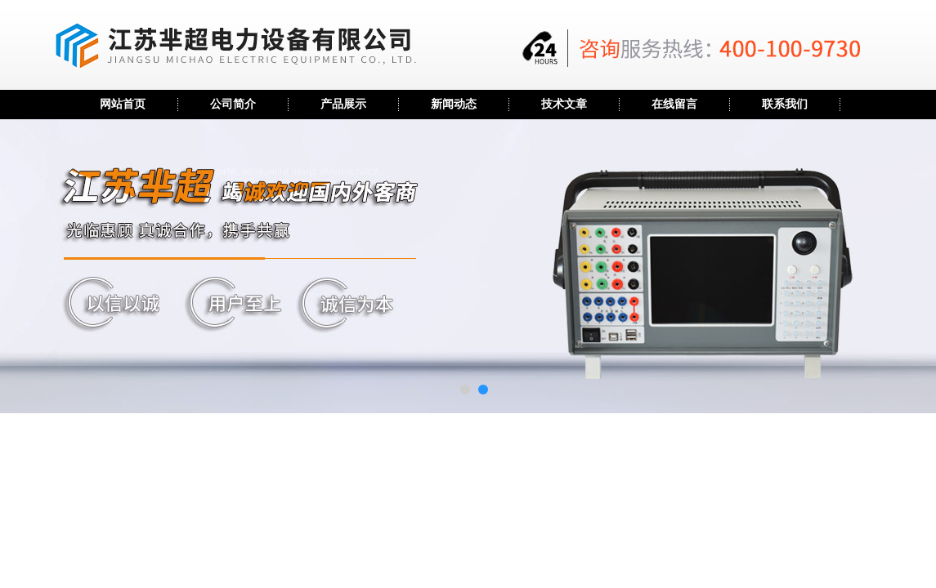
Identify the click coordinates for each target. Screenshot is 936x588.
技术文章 (564, 104)
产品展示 (343, 104)
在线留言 (674, 104)
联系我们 (785, 104)
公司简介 (233, 104)
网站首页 (123, 104)
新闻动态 (454, 104)
